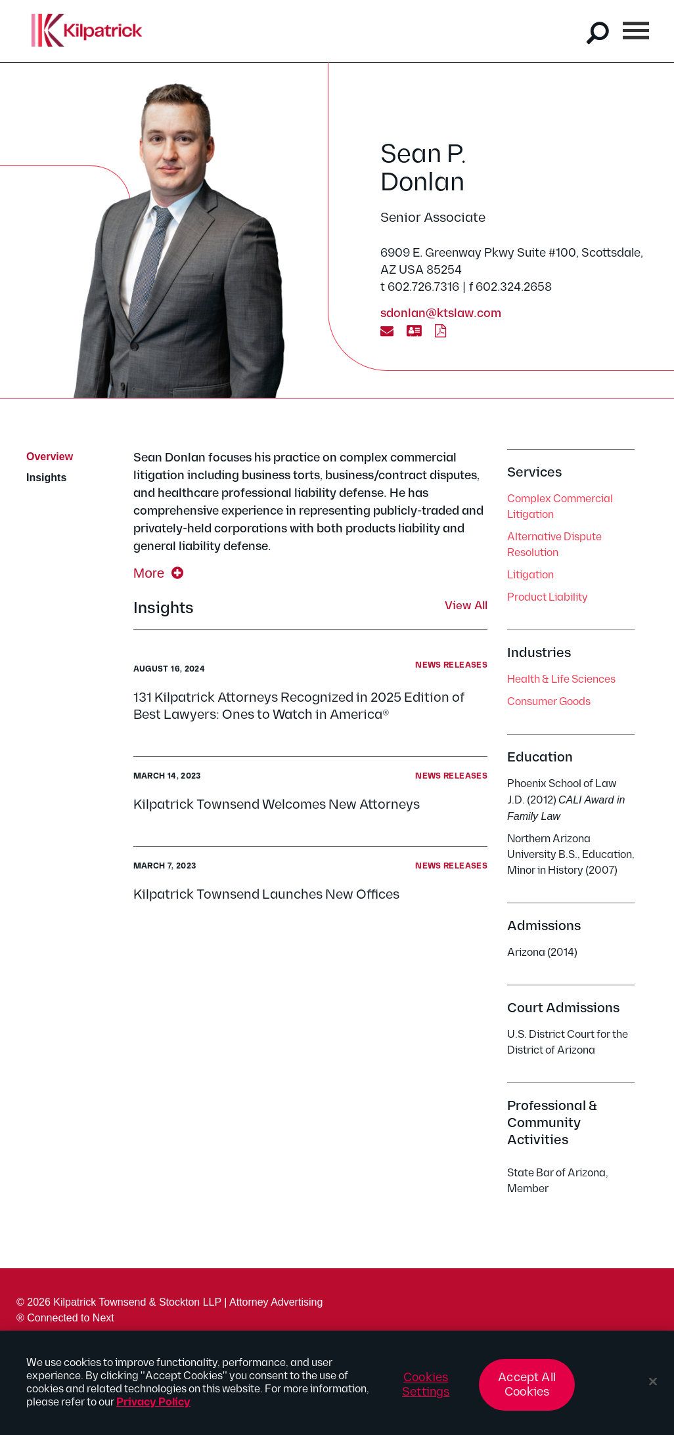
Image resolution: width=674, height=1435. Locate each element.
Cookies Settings (425, 1391)
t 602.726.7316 (419, 287)
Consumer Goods (549, 702)
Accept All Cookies (527, 1391)
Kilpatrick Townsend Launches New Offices (266, 895)
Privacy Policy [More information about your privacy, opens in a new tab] (153, 1408)
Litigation (530, 575)
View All (466, 606)
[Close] (653, 1387)
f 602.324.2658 (510, 287)
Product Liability (547, 597)
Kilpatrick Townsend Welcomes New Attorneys (276, 805)
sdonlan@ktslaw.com (440, 313)
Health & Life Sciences (561, 680)
